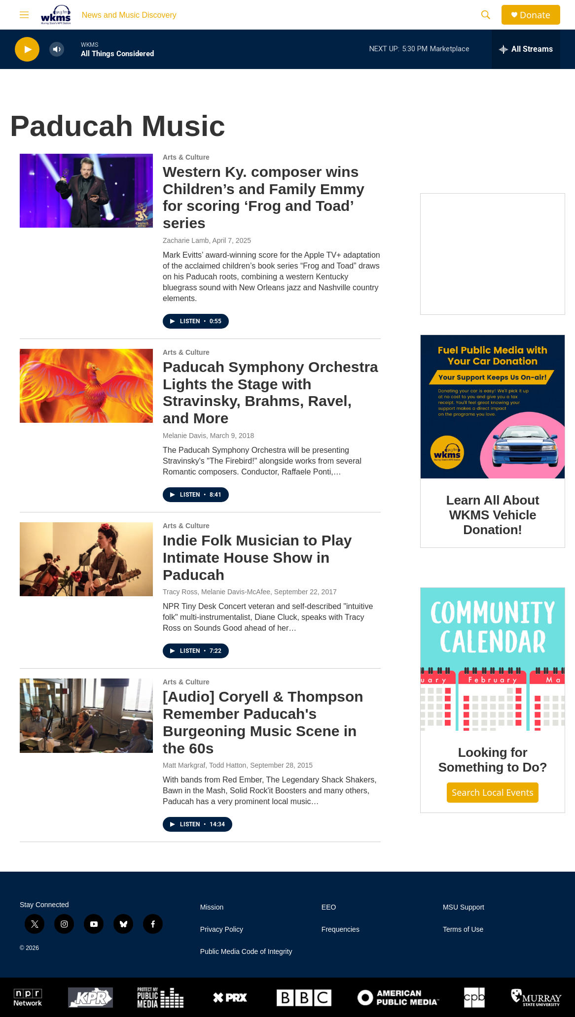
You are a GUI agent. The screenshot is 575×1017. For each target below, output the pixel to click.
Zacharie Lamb (186, 240)
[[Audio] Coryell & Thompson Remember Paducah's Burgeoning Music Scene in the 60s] (86, 715)
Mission (211, 907)
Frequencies (340, 929)
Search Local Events (493, 792)
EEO (329, 907)
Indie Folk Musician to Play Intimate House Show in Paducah (257, 557)
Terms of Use (463, 929)
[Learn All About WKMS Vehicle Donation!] (493, 407)
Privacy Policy (221, 929)
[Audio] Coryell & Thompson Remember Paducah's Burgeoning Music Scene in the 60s (263, 722)
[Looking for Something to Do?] (493, 659)
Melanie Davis (184, 436)
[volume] (56, 49)
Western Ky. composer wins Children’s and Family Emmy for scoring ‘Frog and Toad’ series (263, 197)
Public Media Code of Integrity (246, 951)
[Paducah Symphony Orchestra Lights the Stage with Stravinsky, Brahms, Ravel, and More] (86, 386)
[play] (27, 49)
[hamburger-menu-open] (24, 15)
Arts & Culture (186, 157)
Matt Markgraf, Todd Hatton (204, 765)
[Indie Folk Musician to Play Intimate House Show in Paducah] (86, 559)
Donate (535, 15)
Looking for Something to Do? (492, 760)
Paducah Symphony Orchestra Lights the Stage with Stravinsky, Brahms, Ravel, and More (270, 392)
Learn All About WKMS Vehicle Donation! (492, 515)
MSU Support (463, 907)
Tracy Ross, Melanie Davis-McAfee (216, 592)
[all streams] (526, 49)
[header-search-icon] (485, 14)
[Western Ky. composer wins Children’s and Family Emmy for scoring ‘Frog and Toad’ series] (86, 191)
